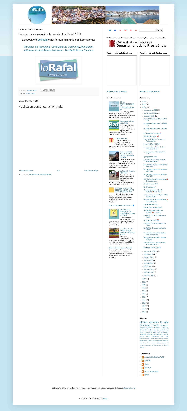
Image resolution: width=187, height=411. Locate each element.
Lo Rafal (42, 39)
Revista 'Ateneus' (149, 187)
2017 (144, 294)
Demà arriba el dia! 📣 (151, 136)
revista (33, 93)
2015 (144, 300)
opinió (163, 332)
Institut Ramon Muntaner (49, 50)
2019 (144, 288)
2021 (144, 282)
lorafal (146, 375)
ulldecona (159, 334)
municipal (145, 325)
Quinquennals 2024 (150, 157)
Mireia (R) (147, 367)
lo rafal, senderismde (151, 371)
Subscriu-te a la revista (117, 91)
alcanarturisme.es (129, 388)
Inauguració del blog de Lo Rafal (127, 122)
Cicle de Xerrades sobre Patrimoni (120, 248)
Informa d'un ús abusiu (150, 91)
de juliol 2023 (149, 257)
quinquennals (164, 338)
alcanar (144, 322)
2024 (144, 104)
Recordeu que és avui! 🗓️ (152, 133)
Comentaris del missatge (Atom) (40, 174)
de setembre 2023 (150, 251)
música (157, 328)
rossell (164, 340)
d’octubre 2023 (149, 116)
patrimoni (164, 325)
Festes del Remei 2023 (151, 144)
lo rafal (28, 93)
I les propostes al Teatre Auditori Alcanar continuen (154, 234)
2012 (144, 309)
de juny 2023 (148, 260)
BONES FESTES (121, 138)
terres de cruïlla (146, 330)
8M (167, 340)
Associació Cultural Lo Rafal (154, 357)
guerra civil (164, 330)
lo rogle (153, 332)
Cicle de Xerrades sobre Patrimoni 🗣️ (122, 205)
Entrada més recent (26, 170)
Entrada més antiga (91, 170)
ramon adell (161, 345)
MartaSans (143, 340)
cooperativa (148, 345)
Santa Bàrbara (156, 343)
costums (165, 328)
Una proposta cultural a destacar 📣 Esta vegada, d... (156, 180)
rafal (154, 334)
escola (142, 328)
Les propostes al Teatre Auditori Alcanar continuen (154, 148)
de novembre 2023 (150, 113)
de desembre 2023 (150, 110)
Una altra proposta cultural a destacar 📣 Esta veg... (153, 191)
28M (166, 332)
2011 (144, 312)
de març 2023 (149, 269)
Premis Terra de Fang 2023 (153, 207)
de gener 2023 (149, 275)
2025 (144, 101)
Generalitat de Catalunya (65, 46)
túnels (166, 345)
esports (152, 338)
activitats (154, 322)
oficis (158, 332)
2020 (144, 285)
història (149, 334)
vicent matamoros (152, 336)
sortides (149, 328)
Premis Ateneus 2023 (151, 184)
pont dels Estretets (157, 340)
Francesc (147, 360)
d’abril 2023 (148, 266)
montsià (157, 338)
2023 (144, 107)
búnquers (143, 334)
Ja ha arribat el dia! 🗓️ (151, 220)
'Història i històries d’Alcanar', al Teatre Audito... (154, 140)
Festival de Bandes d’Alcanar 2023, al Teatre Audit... (156, 195)
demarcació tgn (144, 338)
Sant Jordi (164, 336)
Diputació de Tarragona (37, 46)
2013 (144, 306)
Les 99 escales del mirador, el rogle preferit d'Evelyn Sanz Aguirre (127, 231)
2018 (144, 291)
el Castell (148, 340)
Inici (58, 170)
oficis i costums (145, 332)
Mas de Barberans (145, 343)
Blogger (105, 398)
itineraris (156, 330)
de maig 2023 (149, 263)
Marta (146, 364)
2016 (144, 297)
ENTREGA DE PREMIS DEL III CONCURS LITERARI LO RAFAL (127, 212)
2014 (144, 303)
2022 (144, 279)
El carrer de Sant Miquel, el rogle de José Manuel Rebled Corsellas (127, 154)
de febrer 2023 (149, 272)
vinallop (142, 347)
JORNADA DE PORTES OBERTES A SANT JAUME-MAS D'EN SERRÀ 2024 (124, 190)
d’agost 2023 (148, 254)
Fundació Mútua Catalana (79, 50)
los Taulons (155, 345)
